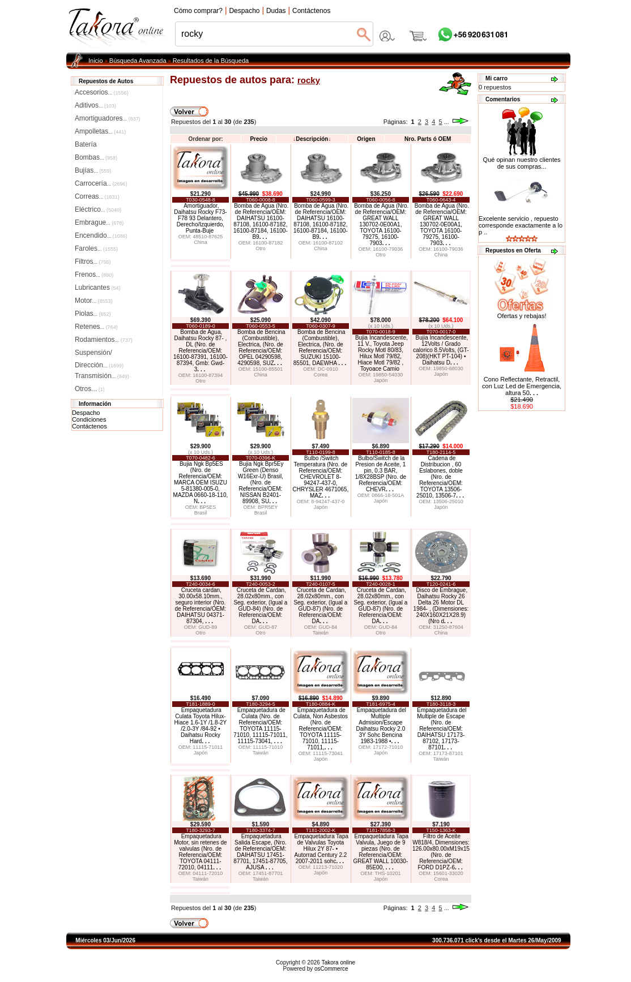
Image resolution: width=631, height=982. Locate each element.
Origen (366, 139)
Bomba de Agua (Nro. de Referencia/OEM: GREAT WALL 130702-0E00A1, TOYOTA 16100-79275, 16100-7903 (381, 224)
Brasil (200, 513)
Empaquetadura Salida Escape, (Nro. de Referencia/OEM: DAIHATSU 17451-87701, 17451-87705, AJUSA (260, 851)
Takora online (338, 962)
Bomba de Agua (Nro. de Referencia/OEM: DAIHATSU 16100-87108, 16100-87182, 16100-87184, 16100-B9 (260, 221)
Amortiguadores (107, 118)
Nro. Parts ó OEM (427, 139)
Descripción (312, 139)
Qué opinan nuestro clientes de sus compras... (522, 160)
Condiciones (89, 419)
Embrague (99, 222)
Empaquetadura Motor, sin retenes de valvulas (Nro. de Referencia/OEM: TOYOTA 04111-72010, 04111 (200, 851)
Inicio (95, 60)
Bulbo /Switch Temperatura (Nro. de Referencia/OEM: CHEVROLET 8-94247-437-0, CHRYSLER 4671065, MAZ (321, 477)
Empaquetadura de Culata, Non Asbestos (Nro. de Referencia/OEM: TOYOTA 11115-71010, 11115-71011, (320, 729)
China (200, 242)
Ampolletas (100, 131)
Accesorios (102, 92)
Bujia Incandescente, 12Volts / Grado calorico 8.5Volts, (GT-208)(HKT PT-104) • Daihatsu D (440, 350)
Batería (86, 144)
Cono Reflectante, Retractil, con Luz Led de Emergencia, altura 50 (521, 386)
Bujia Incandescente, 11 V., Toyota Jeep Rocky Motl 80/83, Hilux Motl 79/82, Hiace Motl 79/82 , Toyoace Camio (381, 353)
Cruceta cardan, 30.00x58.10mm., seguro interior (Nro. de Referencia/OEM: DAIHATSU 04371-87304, (201, 605)
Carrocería (101, 183)
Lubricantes (98, 287)
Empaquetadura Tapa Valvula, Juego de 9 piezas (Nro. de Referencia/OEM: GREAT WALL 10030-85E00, (380, 851)
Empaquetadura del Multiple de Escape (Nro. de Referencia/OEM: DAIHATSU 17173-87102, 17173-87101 (441, 729)
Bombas (96, 157)
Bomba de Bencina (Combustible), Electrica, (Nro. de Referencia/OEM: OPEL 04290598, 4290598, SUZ (261, 347)
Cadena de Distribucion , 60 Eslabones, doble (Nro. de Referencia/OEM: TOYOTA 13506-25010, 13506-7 (440, 477)
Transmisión (102, 376)
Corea (321, 375)
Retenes (96, 327)
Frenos (94, 274)
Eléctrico (98, 209)
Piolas (93, 314)
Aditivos (95, 105)
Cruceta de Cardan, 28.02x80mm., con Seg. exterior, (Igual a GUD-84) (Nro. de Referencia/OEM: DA (260, 605)
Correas (97, 196)
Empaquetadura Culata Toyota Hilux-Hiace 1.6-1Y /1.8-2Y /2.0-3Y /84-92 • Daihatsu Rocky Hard (200, 725)
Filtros (93, 261)
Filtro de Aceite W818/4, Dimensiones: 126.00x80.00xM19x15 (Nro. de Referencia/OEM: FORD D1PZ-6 (441, 851)
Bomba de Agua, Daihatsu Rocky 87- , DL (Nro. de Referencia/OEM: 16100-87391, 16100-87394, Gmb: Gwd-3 (200, 350)
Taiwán (321, 633)
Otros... (90, 389)
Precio (258, 139)
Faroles (96, 248)
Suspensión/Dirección (99, 354)
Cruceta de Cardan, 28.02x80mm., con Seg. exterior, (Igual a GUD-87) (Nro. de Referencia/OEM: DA (320, 605)
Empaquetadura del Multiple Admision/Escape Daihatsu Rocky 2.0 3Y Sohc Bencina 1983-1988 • (381, 725)
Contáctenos (89, 426)
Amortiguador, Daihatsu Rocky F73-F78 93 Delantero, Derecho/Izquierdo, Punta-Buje (200, 218)
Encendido (101, 235)
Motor (94, 301)
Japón (381, 380)
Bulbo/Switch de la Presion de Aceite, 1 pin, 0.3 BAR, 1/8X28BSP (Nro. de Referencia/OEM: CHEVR (380, 473)
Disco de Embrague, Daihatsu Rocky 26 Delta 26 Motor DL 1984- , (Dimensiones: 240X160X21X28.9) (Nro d (441, 605)
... (446, 121)
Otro (260, 248)
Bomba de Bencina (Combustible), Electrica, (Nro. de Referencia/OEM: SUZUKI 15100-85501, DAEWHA (319, 347)
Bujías (93, 170)
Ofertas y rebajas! (522, 315)
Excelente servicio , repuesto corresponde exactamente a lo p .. (520, 225)
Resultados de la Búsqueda (211, 60)
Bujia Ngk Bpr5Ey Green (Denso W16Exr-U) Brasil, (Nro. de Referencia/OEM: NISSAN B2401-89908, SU (261, 482)
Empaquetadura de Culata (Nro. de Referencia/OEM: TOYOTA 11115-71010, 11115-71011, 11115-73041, (260, 725)
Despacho (86, 412)
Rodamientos (104, 340)
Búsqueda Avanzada (138, 60)
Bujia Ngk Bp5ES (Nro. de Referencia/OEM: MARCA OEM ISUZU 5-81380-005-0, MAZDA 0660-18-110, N (200, 482)
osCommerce (331, 969)
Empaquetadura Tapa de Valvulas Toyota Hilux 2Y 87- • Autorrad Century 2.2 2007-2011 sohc (321, 848)
